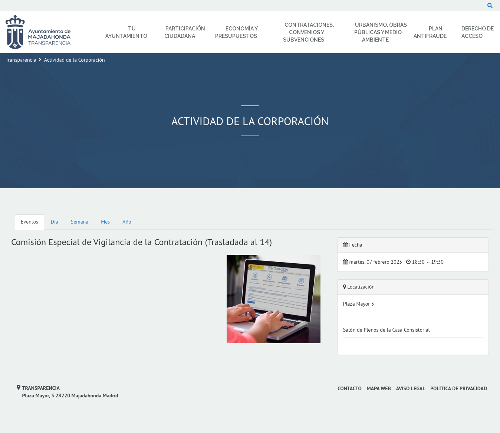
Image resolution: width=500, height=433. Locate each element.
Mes (105, 221)
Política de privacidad (458, 388)
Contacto (350, 388)
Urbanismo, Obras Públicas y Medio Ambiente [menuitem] (380, 32)
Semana (79, 221)
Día (54, 221)
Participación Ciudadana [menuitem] (184, 32)
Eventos (29, 221)
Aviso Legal (410, 388)
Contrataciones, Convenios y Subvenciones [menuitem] (308, 32)
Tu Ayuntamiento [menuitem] (126, 32)
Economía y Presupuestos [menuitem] (236, 32)
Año (126, 221)
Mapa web (379, 388)
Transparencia (21, 59)
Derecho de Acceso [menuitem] (477, 32)
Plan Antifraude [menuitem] (430, 32)
